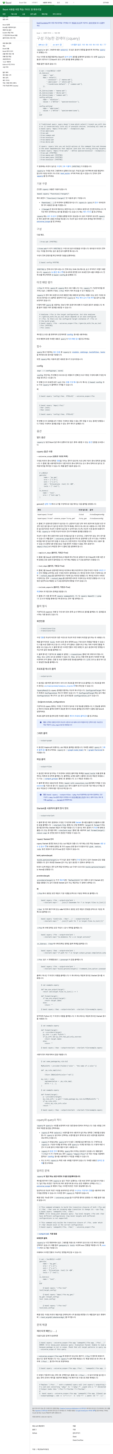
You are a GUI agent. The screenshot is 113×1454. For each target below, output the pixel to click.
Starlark (78, 822)
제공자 (61, 880)
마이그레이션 (57, 14)
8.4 (94, 45)
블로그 (34, 1429)
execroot (40, 786)
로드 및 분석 (51, 216)
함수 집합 (56, 352)
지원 (74, 1429)
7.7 (105, 45)
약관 (33, 1449)
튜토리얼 (44, 14)
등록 (101, 23)
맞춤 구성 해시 (71, 382)
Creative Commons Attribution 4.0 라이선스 (73, 1408)
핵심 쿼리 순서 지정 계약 (85, 298)
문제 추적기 (76, 1433)
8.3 (98, 45)
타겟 (95, 828)
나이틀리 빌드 (76, 45)
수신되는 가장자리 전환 (83, 1191)
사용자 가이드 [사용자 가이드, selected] (47, 3)
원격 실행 (33, 14)
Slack (74, 1437)
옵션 (90, 442)
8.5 (90, 45)
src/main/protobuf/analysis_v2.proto (58, 686)
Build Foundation (42, 23)
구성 (58, 166)
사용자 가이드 (47, 33)
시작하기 (35, 3)
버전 (4, 14)
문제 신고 (43, 45)
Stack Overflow (78, 1440)
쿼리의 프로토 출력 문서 (79, 716)
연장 (66, 3)
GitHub (106, 3)
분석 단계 (68, 57)
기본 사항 (57, 33)
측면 (38, 592)
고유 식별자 (66, 166)
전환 (58, 461)
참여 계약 (92, 23)
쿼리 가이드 (87, 212)
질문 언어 (53, 1151)
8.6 (87, 45)
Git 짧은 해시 (56, 272)
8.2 (101, 45)
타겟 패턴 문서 (73, 339)
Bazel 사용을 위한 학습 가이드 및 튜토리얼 (22, 9)
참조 (58, 3)
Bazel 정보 (22, 3)
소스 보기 (57, 45)
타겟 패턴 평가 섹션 (78, 797)
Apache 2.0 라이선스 (41, 1411)
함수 (96, 203)
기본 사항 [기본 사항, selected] (14, 14)
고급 (23, 14)
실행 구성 (48, 504)
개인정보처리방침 (43, 1449)
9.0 (83, 45)
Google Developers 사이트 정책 (85, 1411)
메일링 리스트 (76, 23)
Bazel (38, 33)
